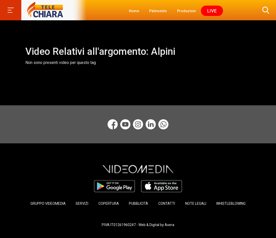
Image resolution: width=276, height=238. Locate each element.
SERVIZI (82, 203)
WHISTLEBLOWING (231, 203)
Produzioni (186, 11)
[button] (264, 10)
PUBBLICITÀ (138, 203)
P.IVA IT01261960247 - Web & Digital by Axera (138, 225)
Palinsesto (158, 11)
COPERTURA (108, 203)
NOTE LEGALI (195, 203)
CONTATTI (166, 203)
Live (212, 10)
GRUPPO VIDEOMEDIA (48, 203)
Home (134, 11)
